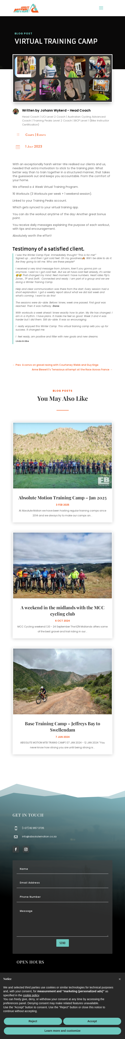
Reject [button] (33, 1021)
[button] (119, 979)
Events (41, 135)
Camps (29, 135)
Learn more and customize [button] (62, 1030)
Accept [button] (92, 1021)
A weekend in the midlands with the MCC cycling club (63, 610)
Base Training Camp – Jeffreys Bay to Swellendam (62, 726)
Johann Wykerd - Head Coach (65, 110)
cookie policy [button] (31, 995)
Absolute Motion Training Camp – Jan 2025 (62, 498)
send (63, 942)
